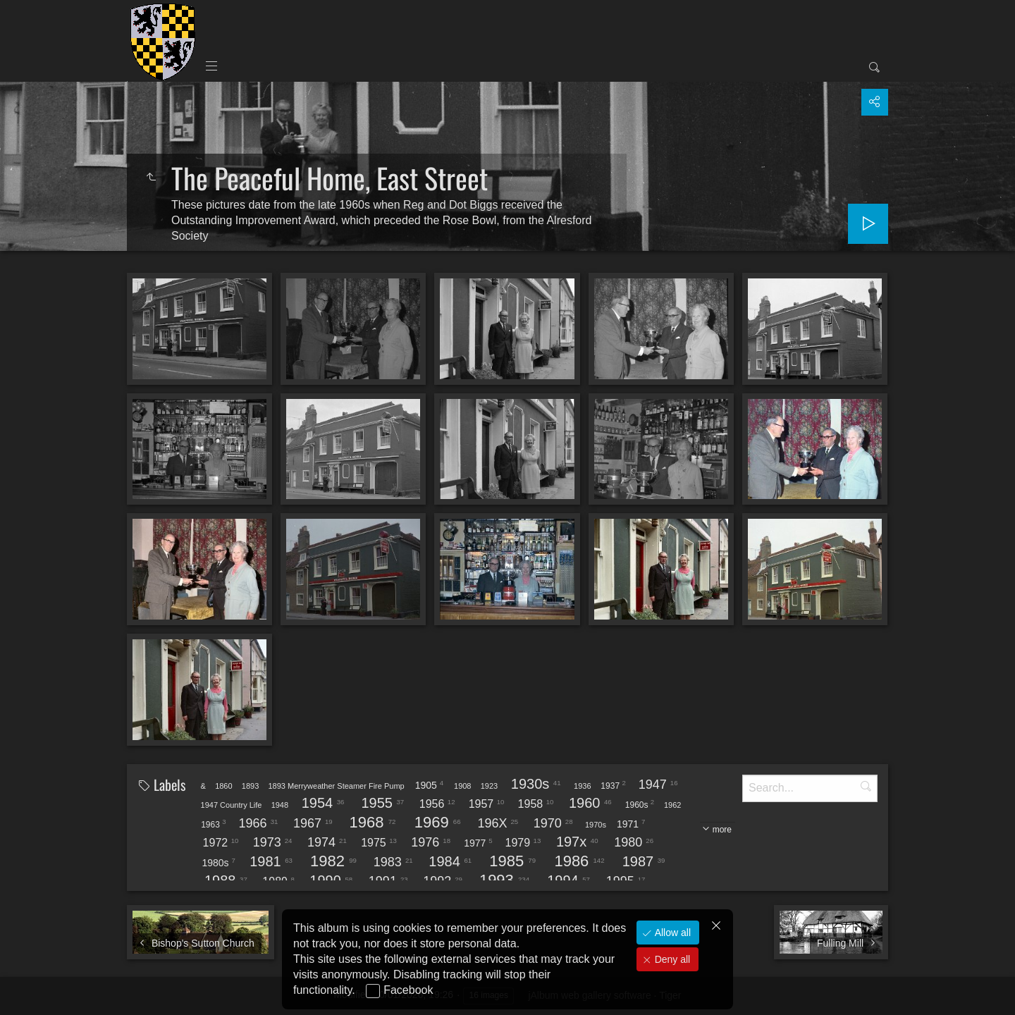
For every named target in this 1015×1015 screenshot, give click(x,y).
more (722, 830)
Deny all (671, 959)
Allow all (671, 932)
